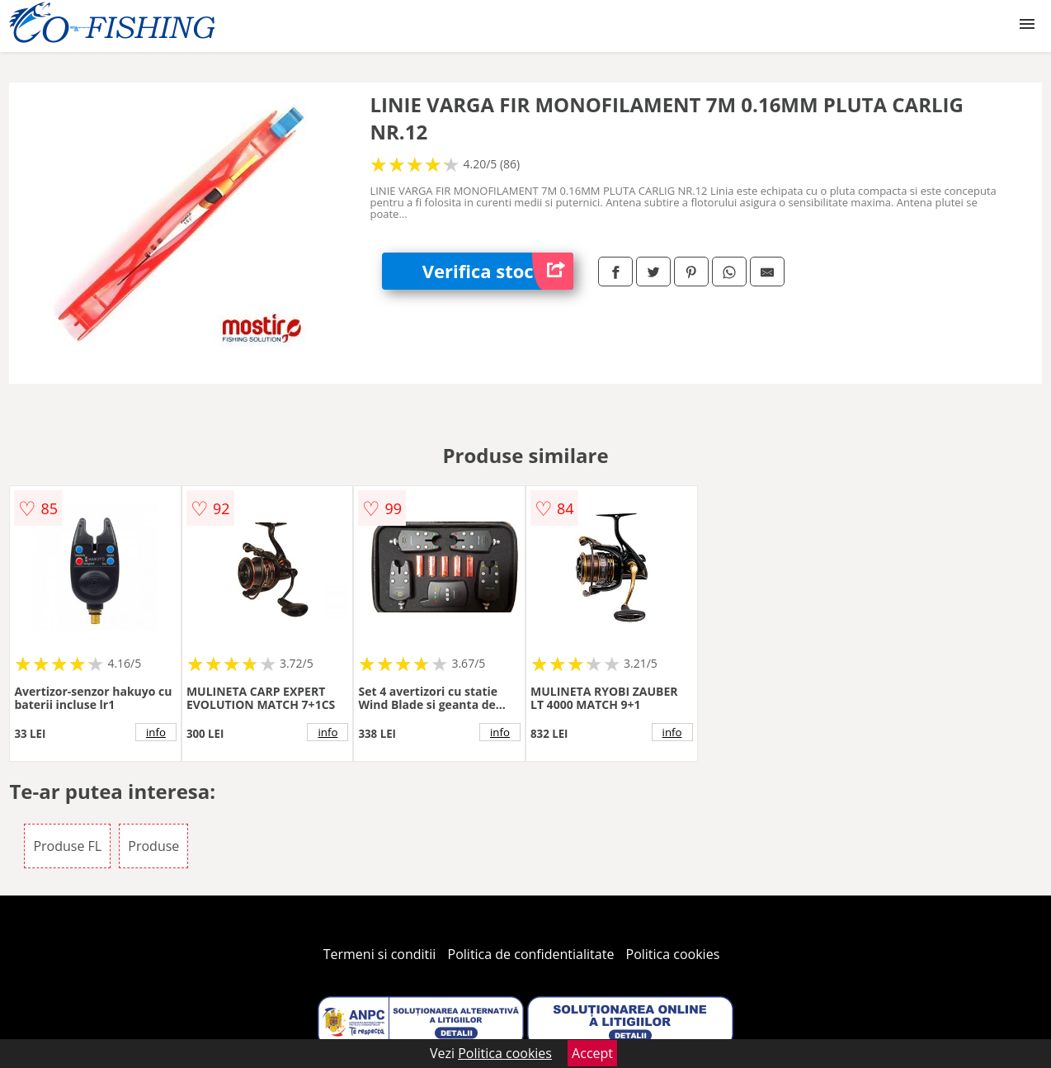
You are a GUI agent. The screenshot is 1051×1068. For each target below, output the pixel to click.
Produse (153, 846)
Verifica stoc (497, 271)
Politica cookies (673, 954)
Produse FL (67, 846)
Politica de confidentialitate (531, 954)
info (156, 732)
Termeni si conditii (379, 954)
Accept (592, 1053)
